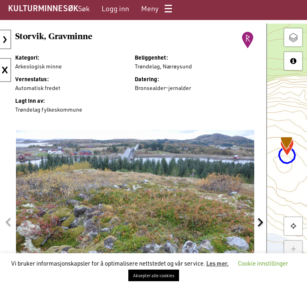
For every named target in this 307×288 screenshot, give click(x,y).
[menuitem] (84, 8)
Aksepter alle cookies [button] (153, 275)
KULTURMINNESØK (43, 8)
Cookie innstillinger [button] (263, 263)
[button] (8, 222)
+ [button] (293, 250)
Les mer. (217, 263)
